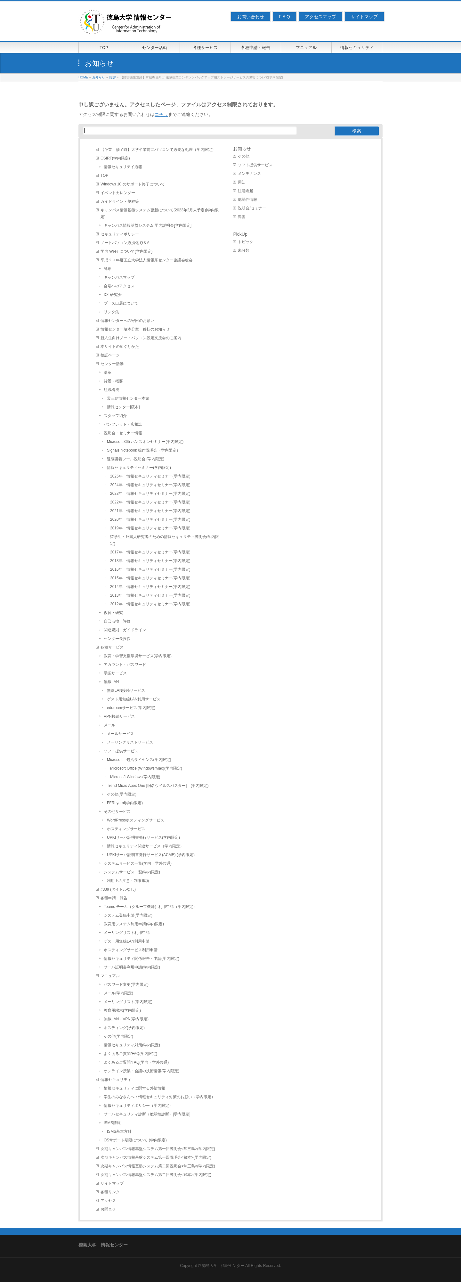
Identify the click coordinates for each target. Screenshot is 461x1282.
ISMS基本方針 (119, 1131)
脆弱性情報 (247, 199)
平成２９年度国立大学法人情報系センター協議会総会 (147, 260)
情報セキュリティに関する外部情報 (134, 1088)
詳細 (107, 268)
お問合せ (108, 1209)
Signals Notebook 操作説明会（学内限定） (143, 450)
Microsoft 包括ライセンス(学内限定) (139, 759)
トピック (245, 242)
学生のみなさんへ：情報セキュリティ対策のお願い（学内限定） (159, 1097)
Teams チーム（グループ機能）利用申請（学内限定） (150, 906)
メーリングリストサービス (130, 742)
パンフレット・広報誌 (123, 424)
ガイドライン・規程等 (120, 201)
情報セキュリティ (116, 1079)
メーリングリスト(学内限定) (128, 1002)
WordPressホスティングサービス (135, 820)
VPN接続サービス (119, 716)
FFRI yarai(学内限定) (125, 803)
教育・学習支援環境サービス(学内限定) (138, 656)
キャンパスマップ (119, 277)
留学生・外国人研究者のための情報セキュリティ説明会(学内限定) (164, 540)
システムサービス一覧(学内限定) (132, 872)
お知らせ (242, 148)
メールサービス (120, 733)
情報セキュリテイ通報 (123, 167)
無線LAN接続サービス (126, 690)
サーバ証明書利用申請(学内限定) (132, 967)
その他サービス (117, 811)
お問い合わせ (250, 16)
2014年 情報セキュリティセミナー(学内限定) (150, 586)
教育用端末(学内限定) (122, 1010)
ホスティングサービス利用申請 (131, 950)
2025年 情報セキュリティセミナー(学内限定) (150, 476)
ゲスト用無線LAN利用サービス (133, 699)
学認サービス (115, 673)
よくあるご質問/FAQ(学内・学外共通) (136, 1062)
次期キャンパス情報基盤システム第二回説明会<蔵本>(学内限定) (156, 1174)
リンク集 (111, 312)
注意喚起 (245, 191)
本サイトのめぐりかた (120, 346)
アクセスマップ (320, 16)
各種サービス (112, 647)
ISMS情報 (112, 1123)
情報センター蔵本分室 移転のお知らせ (135, 329)
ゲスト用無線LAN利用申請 (127, 941)
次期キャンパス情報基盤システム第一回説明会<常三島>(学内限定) (158, 1149)
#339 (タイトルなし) (118, 889)
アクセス (108, 1200)
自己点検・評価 (117, 621)
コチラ (161, 114)
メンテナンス (249, 173)
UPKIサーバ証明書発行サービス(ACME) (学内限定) (151, 855)
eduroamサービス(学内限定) (131, 708)
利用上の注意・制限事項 (128, 880)
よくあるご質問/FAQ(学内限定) (130, 1053)
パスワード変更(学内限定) (126, 984)
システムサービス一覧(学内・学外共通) (138, 863)
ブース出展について (121, 303)
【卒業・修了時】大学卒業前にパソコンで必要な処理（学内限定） (158, 149)
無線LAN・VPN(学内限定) (126, 1019)
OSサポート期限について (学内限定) (135, 1140)
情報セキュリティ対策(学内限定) (132, 1045)
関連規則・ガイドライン (125, 630)
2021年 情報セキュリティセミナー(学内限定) (150, 511)
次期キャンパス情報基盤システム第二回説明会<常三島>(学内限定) (158, 1166)
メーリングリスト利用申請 (127, 932)
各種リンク (110, 1192)
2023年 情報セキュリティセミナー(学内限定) (150, 493)
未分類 (243, 250)
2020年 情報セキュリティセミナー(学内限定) (150, 519)
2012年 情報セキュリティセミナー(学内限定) (150, 604)
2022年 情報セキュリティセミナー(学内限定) (150, 502)
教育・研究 (113, 612)
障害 (242, 217)
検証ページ (110, 355)
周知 (242, 182)
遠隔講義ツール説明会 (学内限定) (135, 459)
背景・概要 (113, 381)
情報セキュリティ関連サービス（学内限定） (145, 846)
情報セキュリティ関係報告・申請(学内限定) (141, 958)
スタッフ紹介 (115, 415)
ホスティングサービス (126, 829)
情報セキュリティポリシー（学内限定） (138, 1105)
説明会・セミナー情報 (123, 433)
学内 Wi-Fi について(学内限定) (127, 251)
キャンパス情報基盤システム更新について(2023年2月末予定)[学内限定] (160, 213)
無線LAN (111, 682)
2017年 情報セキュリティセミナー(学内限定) (150, 552)
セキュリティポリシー (120, 234)
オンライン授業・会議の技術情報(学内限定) (141, 1071)
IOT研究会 (113, 294)
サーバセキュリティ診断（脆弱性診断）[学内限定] (147, 1114)
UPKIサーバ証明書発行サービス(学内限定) (143, 837)
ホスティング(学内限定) (124, 1027)
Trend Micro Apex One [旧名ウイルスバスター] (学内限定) (157, 785)
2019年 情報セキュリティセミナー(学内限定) (150, 528)
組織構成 (111, 390)
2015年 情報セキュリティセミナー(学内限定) (150, 578)
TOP (104, 175)
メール (109, 725)
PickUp (240, 234)
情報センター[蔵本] (123, 407)
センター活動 (112, 364)
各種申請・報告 (114, 898)
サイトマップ (364, 16)
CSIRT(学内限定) (115, 158)
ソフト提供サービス (121, 751)
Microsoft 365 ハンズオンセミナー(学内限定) (145, 441)
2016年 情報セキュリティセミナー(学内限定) (150, 569)
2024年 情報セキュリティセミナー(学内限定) (150, 485)
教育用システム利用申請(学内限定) (134, 924)
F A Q (284, 16)
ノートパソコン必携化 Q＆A (125, 243)
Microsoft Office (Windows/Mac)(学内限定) (146, 768)
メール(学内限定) (118, 993)
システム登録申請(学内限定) (128, 915)
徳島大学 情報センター (223, 1265)
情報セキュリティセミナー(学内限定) (139, 467)
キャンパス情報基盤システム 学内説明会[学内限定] (147, 225)
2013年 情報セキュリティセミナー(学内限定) (150, 595)
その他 (243, 156)
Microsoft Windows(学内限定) (135, 777)
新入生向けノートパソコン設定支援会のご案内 (141, 338)
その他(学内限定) (121, 794)
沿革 (107, 372)
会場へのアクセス (119, 286)
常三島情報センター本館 (128, 398)
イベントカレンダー (118, 193)
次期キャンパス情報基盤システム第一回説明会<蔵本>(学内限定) (156, 1157)
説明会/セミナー (252, 208)
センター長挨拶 (117, 638)
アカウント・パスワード (125, 664)
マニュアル (110, 976)
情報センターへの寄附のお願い (127, 320)
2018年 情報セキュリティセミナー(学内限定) (150, 561)
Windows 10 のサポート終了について (133, 184)
